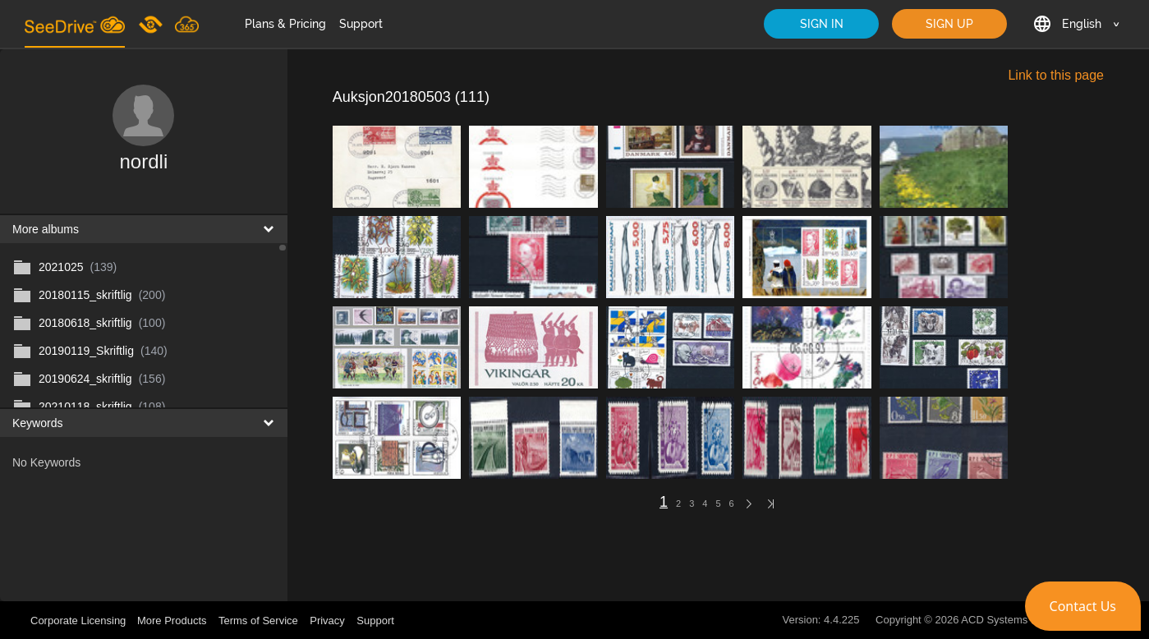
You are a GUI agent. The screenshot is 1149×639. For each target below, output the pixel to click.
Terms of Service (258, 620)
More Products (172, 620)
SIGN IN (821, 23)
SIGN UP (949, 23)
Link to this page (1056, 75)
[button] (1083, 606)
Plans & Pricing (285, 23)
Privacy (327, 620)
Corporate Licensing (79, 620)
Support (361, 23)
